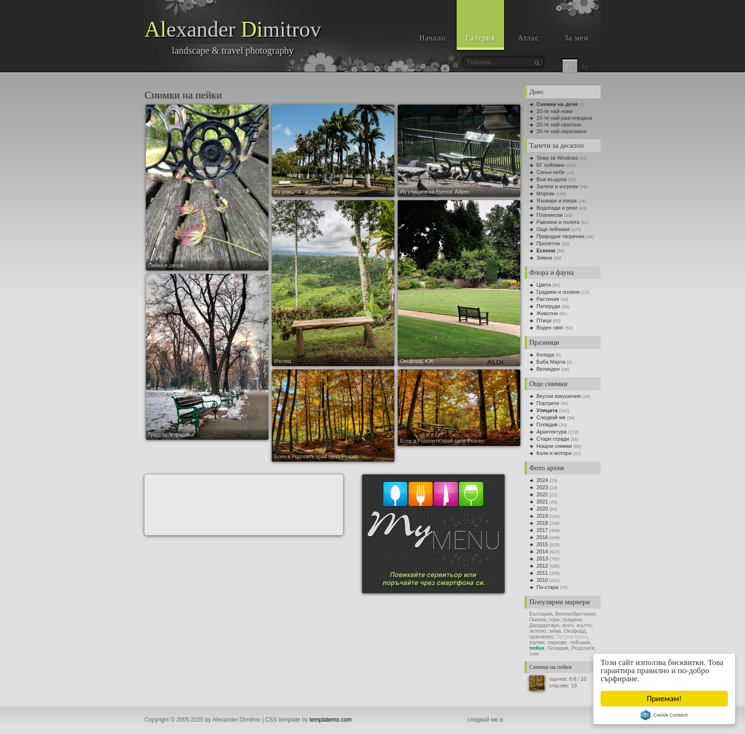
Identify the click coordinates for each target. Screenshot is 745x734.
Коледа (545, 354)
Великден (548, 369)
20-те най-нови (554, 111)
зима (555, 631)
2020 (542, 509)
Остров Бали (571, 636)
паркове (557, 642)
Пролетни (548, 243)
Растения (547, 299)
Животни (547, 313)
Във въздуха (551, 179)
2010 (542, 580)
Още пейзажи (553, 229)
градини (572, 619)
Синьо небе (550, 172)
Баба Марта (550, 362)
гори (554, 619)
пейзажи (580, 642)
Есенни (545, 250)
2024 (542, 480)
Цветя (543, 285)
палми (536, 642)
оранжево (541, 636)
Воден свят (550, 327)
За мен (576, 38)
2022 (542, 494)
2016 (542, 537)
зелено (537, 631)
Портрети (547, 403)
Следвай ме (550, 417)
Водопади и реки (556, 208)
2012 (542, 566)
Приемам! (664, 699)
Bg (569, 66)
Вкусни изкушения (558, 396)
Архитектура (551, 432)
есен (567, 625)
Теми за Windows (557, 158)
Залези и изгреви (557, 186)
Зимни (544, 258)
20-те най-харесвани (561, 131)
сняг (534, 654)
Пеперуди (548, 306)
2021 (542, 501)
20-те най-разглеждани (564, 118)
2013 (542, 558)
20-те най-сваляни (558, 124)
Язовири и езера (556, 200)
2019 (542, 516)
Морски (545, 193)
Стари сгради (552, 439)
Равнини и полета (558, 222)
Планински (549, 215)
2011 (542, 573)
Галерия (480, 38)
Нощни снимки (554, 446)
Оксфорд (575, 631)
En (585, 66)
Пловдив (547, 424)
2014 (542, 551)
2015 (542, 544)
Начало (432, 38)
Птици (544, 320)
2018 (542, 523)
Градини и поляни (558, 292)
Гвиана (537, 619)
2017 (542, 530)
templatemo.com (331, 719)
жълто (584, 625)
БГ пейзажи (550, 165)
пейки (536, 648)
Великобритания (575, 614)
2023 (542, 487)
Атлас (528, 38)
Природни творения (560, 236)
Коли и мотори (554, 453)
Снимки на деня (557, 104)
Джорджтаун (544, 625)
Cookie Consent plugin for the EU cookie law (664, 715)
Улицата (546, 410)
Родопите (583, 648)
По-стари (547, 587)
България (541, 614)
